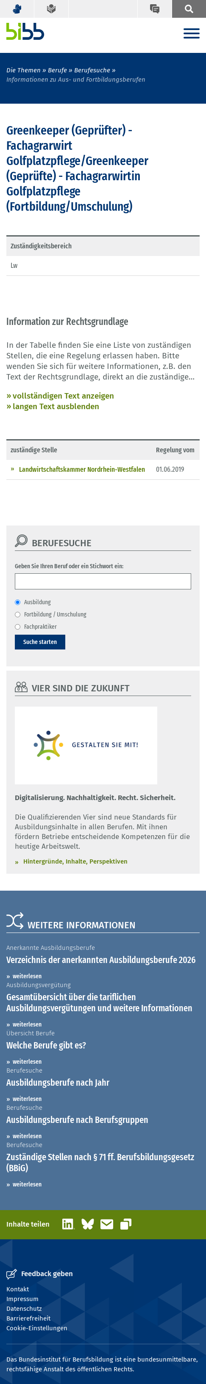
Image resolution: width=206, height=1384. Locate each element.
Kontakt (17, 1289)
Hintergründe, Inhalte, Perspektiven (75, 861)
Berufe (57, 70)
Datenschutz (24, 1308)
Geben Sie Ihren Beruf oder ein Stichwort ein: (69, 566)
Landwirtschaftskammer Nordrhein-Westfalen (82, 469)
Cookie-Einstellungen (36, 1328)
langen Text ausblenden (56, 406)
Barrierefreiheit (28, 1318)
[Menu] (191, 34)
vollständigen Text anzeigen (63, 396)
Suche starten (40, 642)
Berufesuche (92, 70)
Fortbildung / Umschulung (55, 614)
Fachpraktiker (40, 626)
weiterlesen (27, 976)
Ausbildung (37, 602)
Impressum (22, 1299)
